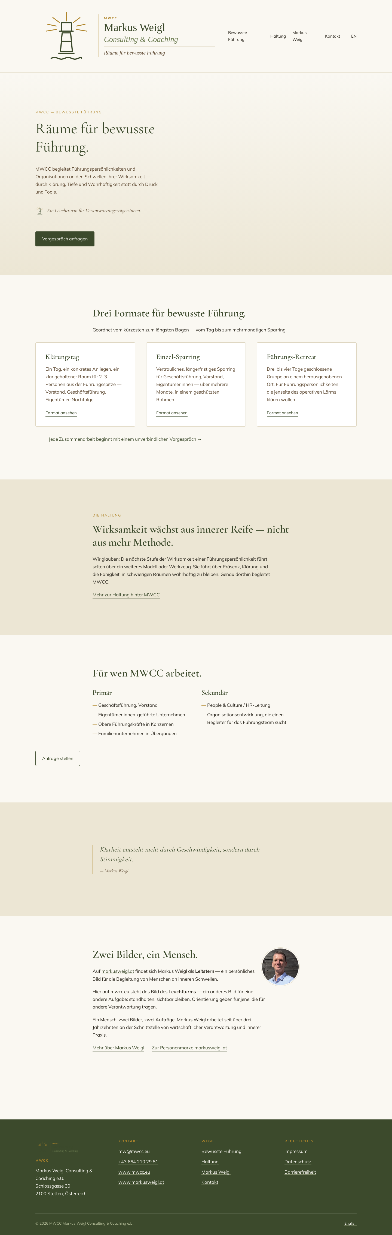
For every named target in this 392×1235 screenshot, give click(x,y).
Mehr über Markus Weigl (118, 1047)
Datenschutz (297, 1161)
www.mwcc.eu (134, 1172)
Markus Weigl (299, 36)
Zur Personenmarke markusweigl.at (189, 1047)
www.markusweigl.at (141, 1182)
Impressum (296, 1151)
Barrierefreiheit (300, 1172)
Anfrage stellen (57, 758)
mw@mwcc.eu (134, 1151)
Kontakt (332, 36)
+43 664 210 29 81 (138, 1161)
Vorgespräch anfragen (65, 238)
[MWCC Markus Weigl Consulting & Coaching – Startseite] (128, 36)
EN (354, 36)
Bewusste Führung (237, 36)
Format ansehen (61, 412)
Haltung (278, 36)
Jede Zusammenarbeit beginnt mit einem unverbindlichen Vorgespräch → (125, 439)
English (350, 1223)
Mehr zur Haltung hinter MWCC (126, 594)
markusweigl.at (118, 971)
